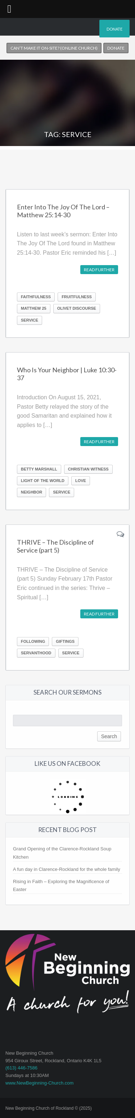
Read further (99, 269)
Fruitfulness (77, 297)
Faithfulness (36, 297)
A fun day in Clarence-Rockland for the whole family (66, 869)
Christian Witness (88, 469)
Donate (114, 29)
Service (29, 320)
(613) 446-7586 (21, 1068)
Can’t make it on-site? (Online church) (54, 48)
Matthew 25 (33, 308)
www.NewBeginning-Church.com (39, 1083)
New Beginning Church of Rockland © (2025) (48, 1108)
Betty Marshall (39, 469)
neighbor (31, 492)
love (80, 480)
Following (33, 641)
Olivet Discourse (76, 308)
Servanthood (36, 653)
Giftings (65, 641)
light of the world (42, 480)
